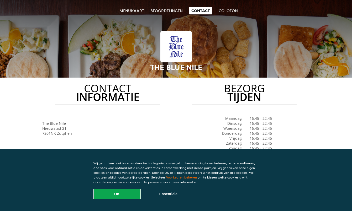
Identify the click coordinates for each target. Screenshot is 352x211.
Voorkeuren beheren (181, 177)
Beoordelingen (166, 10)
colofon (228, 10)
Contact (200, 10)
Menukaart (131, 10)
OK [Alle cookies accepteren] (117, 194)
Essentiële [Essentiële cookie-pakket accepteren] (168, 194)
